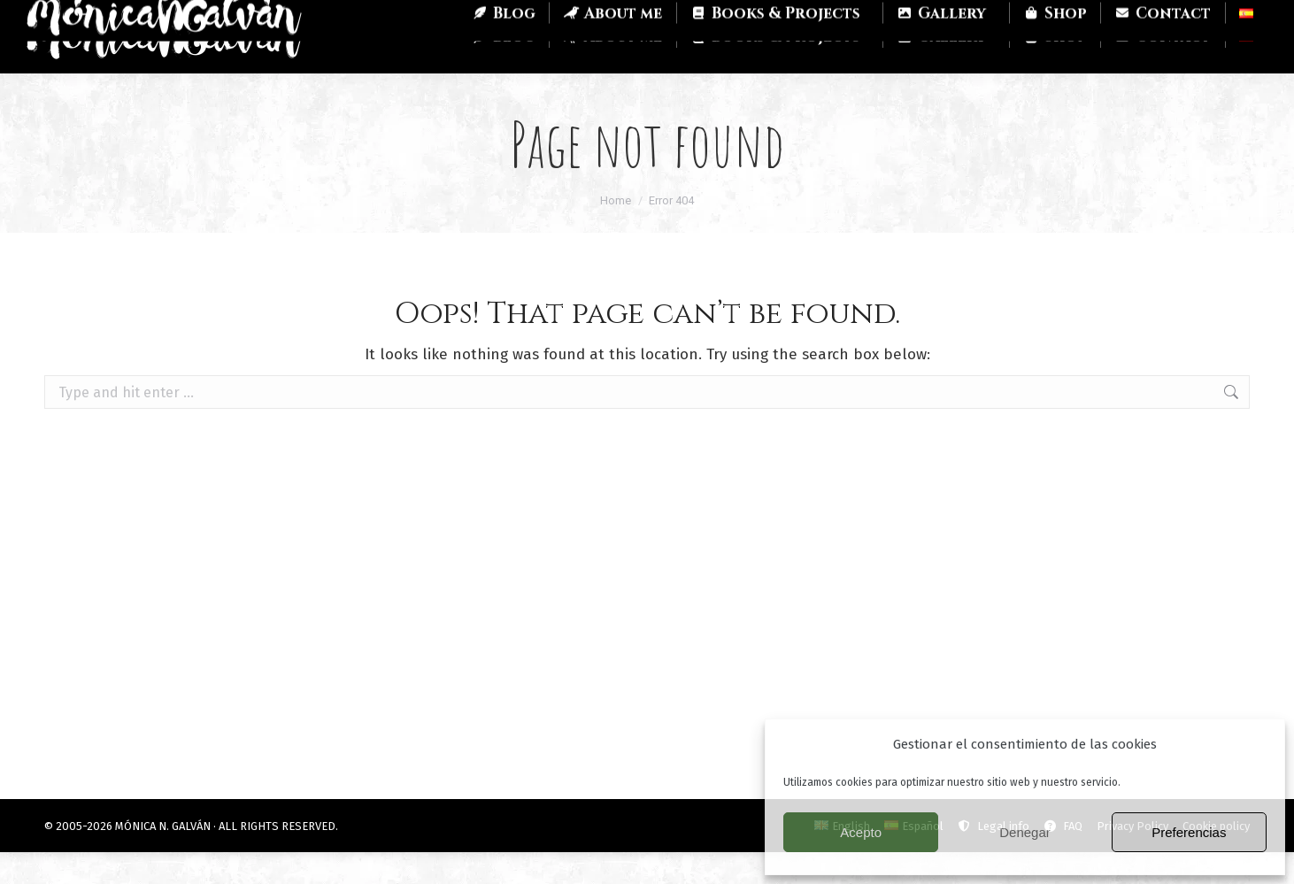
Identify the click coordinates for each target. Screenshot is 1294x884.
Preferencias (1189, 832)
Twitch (176, 16)
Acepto (861, 832)
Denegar (1025, 832)
